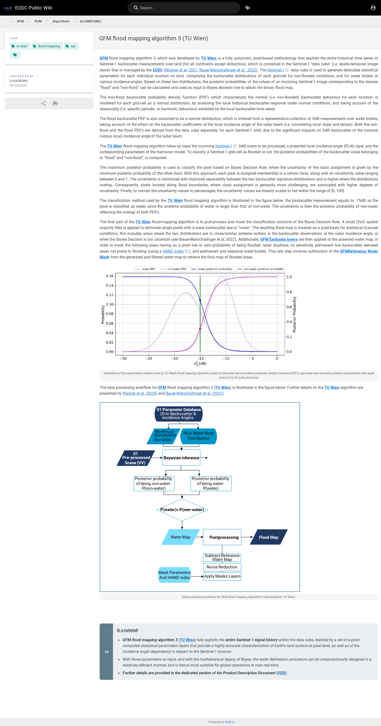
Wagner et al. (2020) (139, 393)
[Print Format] (55, 103)
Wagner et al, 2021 (181, 70)
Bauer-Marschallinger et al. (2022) (195, 393)
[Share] (43, 103)
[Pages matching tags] (15, 55)
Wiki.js (230, 722)
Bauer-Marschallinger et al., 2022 (227, 70)
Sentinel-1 (275, 70)
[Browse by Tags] (248, 8)
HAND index (173, 251)
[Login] (373, 8)
